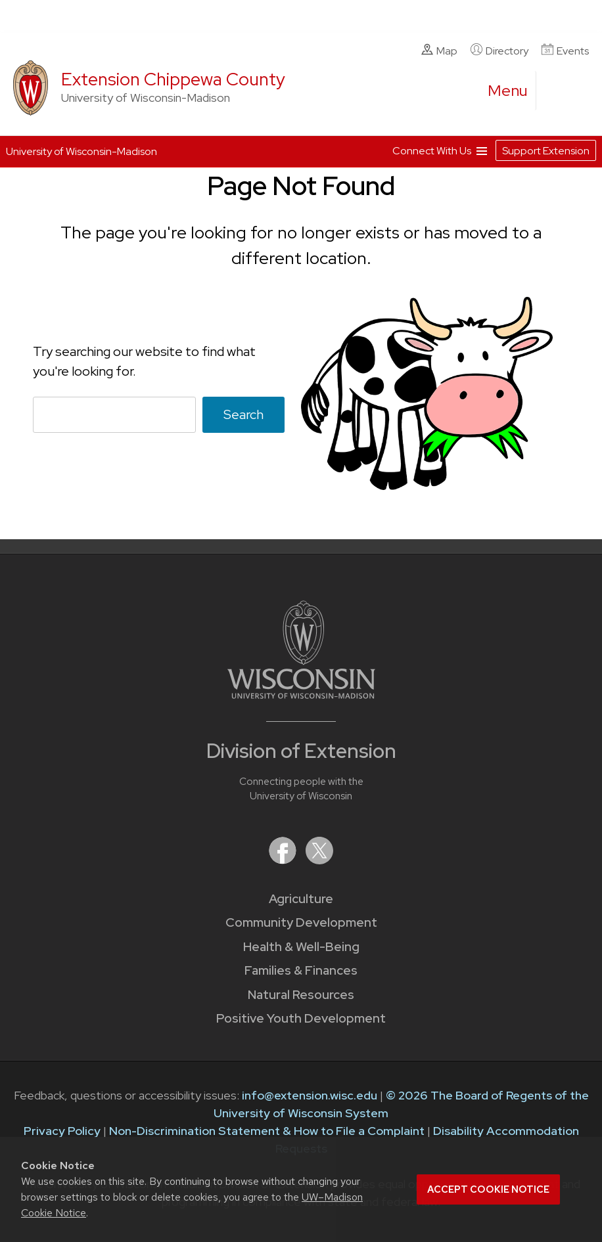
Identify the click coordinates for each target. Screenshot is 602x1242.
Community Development (301, 922)
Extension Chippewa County (173, 79)
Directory (499, 50)
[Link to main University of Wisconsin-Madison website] (301, 694)
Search (243, 413)
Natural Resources (301, 995)
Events (565, 50)
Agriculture (301, 899)
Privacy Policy (62, 1130)
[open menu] (508, 90)
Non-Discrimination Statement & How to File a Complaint (267, 1130)
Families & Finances (301, 970)
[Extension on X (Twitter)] (319, 860)
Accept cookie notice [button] (488, 1189)
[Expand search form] (559, 91)
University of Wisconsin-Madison (81, 151)
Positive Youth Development (301, 1018)
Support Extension (546, 151)
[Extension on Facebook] (284, 860)
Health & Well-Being (301, 947)
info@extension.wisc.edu (309, 1095)
